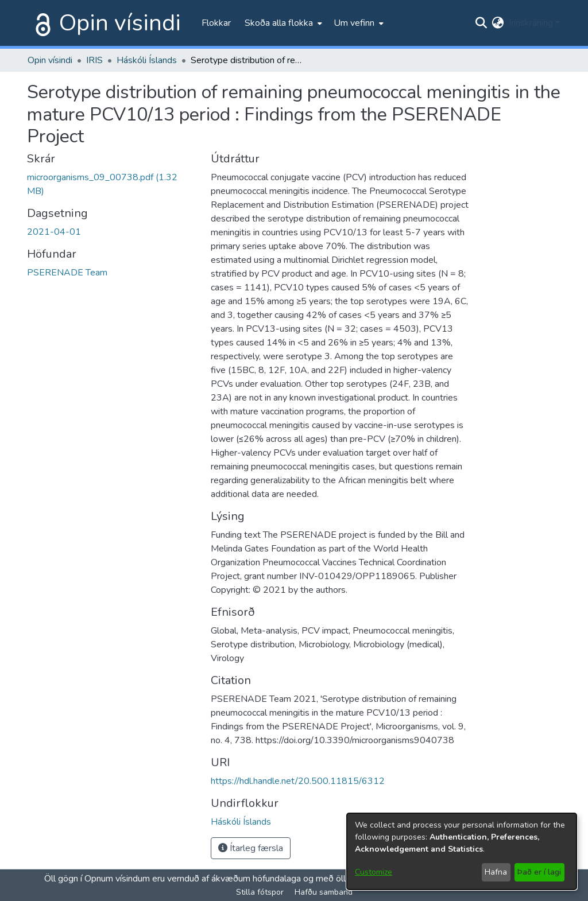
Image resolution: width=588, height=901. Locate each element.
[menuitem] (282, 23)
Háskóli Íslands (147, 60)
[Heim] (41, 23)
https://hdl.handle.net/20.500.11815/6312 (298, 781)
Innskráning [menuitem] (531, 23)
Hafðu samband (324, 892)
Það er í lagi (539, 872)
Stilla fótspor (260, 892)
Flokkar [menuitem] (216, 23)
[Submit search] (481, 23)
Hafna (496, 872)
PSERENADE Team (67, 272)
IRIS (94, 60)
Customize (373, 872)
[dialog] (462, 851)
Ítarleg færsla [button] (250, 848)
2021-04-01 (54, 232)
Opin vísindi (120, 22)
